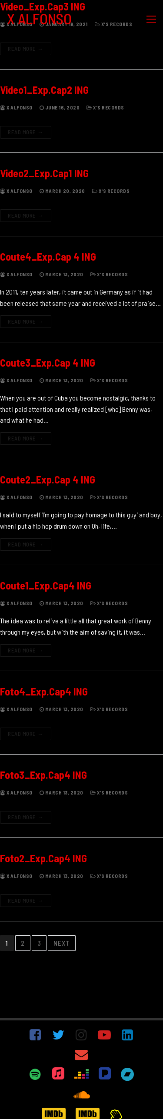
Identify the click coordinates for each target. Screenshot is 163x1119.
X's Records (105, 107)
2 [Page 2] (23, 943)
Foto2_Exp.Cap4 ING (43, 858)
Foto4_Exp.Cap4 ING (44, 691)
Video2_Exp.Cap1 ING (44, 173)
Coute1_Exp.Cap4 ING (45, 585)
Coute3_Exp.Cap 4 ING (47, 362)
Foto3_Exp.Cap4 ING (43, 774)
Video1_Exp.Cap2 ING (44, 89)
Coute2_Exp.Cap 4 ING (47, 479)
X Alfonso (16, 107)
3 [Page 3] (39, 943)
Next (61, 943)
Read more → (25, 48)
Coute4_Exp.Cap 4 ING (48, 256)
